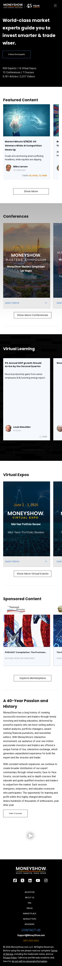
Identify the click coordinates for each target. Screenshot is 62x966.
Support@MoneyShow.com (31, 935)
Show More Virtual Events (32, 573)
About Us (29, 897)
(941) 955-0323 (31, 940)
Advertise (30, 892)
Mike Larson (20, 166)
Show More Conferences (32, 315)
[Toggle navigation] (55, 5)
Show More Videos (32, 450)
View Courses (15, 813)
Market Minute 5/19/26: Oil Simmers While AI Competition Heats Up (23, 145)
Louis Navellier (22, 427)
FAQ (29, 903)
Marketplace (29, 914)
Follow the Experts (16, 54)
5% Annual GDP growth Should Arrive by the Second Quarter (23, 364)
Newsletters (29, 919)
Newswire (29, 924)
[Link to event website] (27, 265)
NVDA (44, 176)
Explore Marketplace (33, 678)
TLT (40, 176)
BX (30, 176)
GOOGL (35, 176)
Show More (31, 191)
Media (29, 908)
